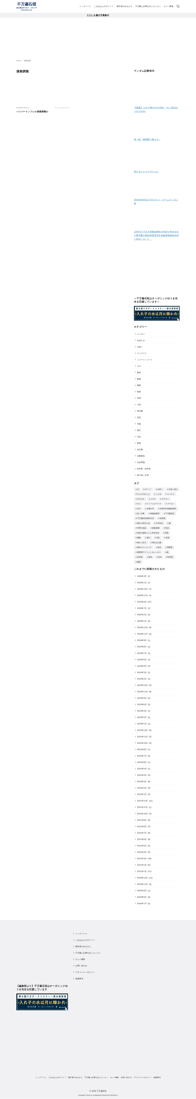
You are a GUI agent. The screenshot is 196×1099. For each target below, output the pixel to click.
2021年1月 (142, 869)
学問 (139, 398)
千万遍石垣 (102, 1089)
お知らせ (141, 340)
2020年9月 (142, 888)
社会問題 (141, 462)
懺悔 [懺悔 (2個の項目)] (139, 536)
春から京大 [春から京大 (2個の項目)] (141, 541)
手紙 (139, 424)
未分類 (140, 449)
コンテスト (142, 353)
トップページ (85, 6)
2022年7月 (142, 754)
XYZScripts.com (111, 1098)
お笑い (140, 347)
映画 (139, 443)
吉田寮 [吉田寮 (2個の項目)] (162, 517)
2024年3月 (142, 670)
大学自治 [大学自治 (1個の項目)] (159, 522)
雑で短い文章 (143, 475)
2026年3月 (142, 574)
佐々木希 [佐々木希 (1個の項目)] (140, 513)
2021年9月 (142, 818)
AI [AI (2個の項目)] (138, 489)
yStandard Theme (84, 1093)
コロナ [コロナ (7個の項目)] (153, 499)
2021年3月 (142, 856)
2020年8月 (142, 895)
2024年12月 (142, 625)
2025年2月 (142, 612)
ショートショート (145, 360)
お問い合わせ (81, 963)
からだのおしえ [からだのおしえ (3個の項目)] (143, 494)
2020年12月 (142, 875)
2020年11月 (142, 882)
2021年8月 (142, 824)
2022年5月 (142, 766)
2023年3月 (142, 709)
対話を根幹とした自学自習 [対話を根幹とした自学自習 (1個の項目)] (148, 532)
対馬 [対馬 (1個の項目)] (167, 532)
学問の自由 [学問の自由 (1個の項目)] (141, 527)
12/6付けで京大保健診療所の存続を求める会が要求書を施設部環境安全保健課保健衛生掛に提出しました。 (156, 235)
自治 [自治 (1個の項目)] (160, 555)
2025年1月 (142, 619)
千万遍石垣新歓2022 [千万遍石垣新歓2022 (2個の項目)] (145, 517)
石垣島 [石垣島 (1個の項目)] (140, 555)
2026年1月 (142, 580)
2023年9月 (142, 696)
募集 (139, 385)
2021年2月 (142, 863)
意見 (139, 417)
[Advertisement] (98, 38)
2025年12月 (142, 587)
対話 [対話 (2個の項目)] (167, 527)
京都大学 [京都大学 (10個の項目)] (150, 508)
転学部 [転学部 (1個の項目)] (170, 555)
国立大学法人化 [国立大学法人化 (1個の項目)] (143, 522)
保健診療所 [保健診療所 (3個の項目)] (154, 513)
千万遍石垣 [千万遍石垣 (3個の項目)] (169, 513)
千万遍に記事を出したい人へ (148, 6)
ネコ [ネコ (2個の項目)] (139, 503)
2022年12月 (142, 728)
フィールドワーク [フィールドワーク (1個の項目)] (154, 503)
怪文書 (140, 411)
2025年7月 (142, 606)
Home (18, 61)
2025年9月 (142, 600)
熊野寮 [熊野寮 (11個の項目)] (170, 546)
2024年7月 (142, 651)
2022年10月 (142, 741)
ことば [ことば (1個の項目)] (158, 494)
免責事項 (79, 976)
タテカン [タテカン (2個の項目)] (165, 499)
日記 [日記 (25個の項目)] (158, 536)
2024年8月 (142, 644)
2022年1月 (142, 792)
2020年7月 (142, 901)
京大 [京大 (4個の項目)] (139, 508)
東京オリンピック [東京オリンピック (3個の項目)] (144, 546)
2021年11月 (142, 805)
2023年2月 (142, 715)
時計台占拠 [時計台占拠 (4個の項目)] (156, 541)
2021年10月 (142, 811)
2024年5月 (142, 657)
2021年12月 (142, 798)
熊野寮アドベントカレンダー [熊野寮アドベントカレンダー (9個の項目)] (149, 550)
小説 (139, 404)
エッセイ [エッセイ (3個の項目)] (170, 494)
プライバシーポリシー (85, 970)
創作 (139, 372)
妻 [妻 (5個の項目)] (170, 522)
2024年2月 (142, 677)
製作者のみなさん (124, 6)
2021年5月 (142, 843)
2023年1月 (142, 721)
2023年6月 (142, 702)
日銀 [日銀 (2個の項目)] (167, 536)
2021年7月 (142, 831)
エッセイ (141, 334)
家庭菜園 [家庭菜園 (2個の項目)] (155, 527)
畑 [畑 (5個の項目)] (167, 550)
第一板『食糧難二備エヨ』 (147, 139)
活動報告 (141, 456)
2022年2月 (142, 786)
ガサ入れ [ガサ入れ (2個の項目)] (140, 499)
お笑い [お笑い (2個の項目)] (160, 489)
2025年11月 (142, 593)
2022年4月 (142, 773)
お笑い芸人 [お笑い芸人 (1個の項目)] (173, 489)
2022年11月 (142, 734)
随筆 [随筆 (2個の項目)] (139, 560)
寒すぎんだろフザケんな (146, 172)
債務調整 (27, 61)
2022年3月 (142, 779)
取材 (139, 392)
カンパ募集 (168, 6)
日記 (139, 437)
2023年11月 (142, 689)
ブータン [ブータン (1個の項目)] (170, 503)
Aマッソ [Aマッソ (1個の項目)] (148, 489)
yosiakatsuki (97, 1093)
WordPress (114, 1093)
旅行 (139, 430)
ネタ (139, 366)
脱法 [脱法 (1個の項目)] (150, 555)
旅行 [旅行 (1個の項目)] (148, 536)
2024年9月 (142, 638)
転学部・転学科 (144, 469)
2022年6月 (142, 760)
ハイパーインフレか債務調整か (32, 111)
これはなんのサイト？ (104, 6)
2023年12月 (142, 683)
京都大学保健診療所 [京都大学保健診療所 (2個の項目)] (168, 508)
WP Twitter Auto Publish (87, 1098)
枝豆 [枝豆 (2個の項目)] (159, 546)
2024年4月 (142, 664)
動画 (139, 379)
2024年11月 (142, 632)
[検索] (178, 6)
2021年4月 (142, 850)
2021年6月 (142, 837)
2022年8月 (142, 747)
